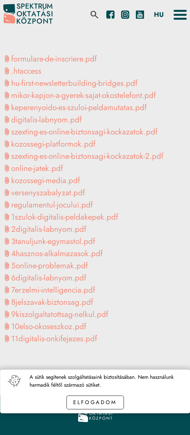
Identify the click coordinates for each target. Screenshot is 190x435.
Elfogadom (95, 402)
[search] (94, 15)
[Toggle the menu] (180, 15)
